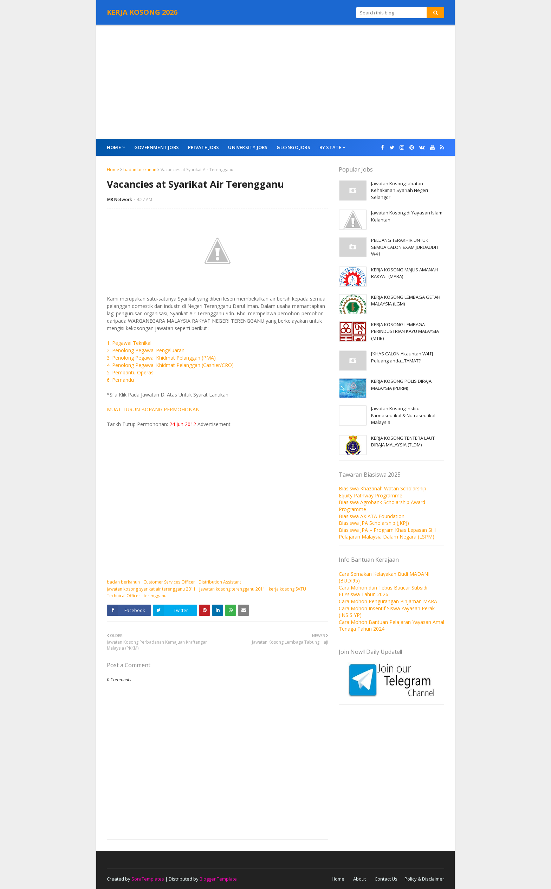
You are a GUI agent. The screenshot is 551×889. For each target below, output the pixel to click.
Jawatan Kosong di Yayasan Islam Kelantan (406, 216)
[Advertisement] (275, 82)
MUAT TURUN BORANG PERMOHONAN (153, 409)
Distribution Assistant (220, 582)
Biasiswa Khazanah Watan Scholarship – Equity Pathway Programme (384, 492)
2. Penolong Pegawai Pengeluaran (145, 350)
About (359, 879)
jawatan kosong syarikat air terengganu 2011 (151, 589)
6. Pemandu (120, 379)
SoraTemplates (147, 879)
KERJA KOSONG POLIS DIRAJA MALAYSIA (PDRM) (401, 384)
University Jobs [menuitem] (247, 147)
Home (113, 170)
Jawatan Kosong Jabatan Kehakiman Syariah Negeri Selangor (399, 190)
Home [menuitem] (114, 147)
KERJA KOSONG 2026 (142, 12)
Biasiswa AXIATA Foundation (371, 516)
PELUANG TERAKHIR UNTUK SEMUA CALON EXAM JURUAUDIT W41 (405, 247)
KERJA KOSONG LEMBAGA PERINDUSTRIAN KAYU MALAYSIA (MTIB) (405, 331)
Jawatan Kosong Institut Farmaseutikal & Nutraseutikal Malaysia (403, 415)
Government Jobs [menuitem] (156, 147)
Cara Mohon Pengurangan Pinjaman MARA (388, 601)
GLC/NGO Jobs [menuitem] (293, 147)
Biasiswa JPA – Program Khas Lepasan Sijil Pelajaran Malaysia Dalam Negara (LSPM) (387, 533)
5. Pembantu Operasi (131, 372)
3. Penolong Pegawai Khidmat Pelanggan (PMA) (161, 357)
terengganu (155, 596)
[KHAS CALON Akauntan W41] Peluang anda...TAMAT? (402, 357)
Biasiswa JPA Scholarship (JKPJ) (374, 523)
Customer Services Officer (169, 582)
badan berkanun (139, 170)
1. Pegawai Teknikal (129, 343)
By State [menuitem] (330, 147)
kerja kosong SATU (287, 589)
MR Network (119, 199)
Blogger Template (218, 879)
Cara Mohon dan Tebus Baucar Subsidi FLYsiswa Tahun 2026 (383, 591)
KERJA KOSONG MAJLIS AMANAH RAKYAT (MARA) (404, 273)
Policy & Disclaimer (424, 879)
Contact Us (386, 879)
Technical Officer (123, 596)
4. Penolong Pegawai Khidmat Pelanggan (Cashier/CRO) (170, 365)
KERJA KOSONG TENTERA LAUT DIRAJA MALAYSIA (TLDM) (403, 441)
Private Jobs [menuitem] (203, 147)
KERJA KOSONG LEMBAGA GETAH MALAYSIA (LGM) (405, 300)
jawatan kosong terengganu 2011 (232, 589)
